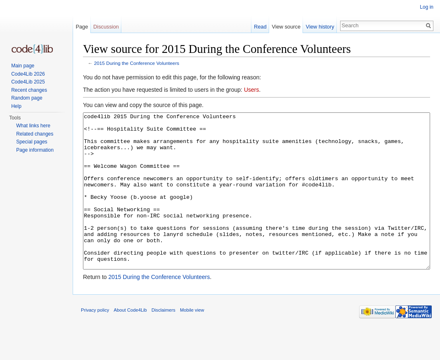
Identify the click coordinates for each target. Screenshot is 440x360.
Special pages (31, 142)
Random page (26, 98)
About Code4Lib (130, 341)
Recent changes (29, 90)
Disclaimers (163, 341)
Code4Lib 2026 (28, 74)
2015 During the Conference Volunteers (136, 63)
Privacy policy (95, 341)
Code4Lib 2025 (28, 82)
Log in (426, 7)
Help (16, 106)
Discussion (106, 27)
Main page (22, 66)
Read (260, 27)
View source (286, 27)
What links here (33, 126)
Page (82, 27)
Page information (35, 150)
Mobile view (192, 341)
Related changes (34, 134)
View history (320, 27)
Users (251, 89)
